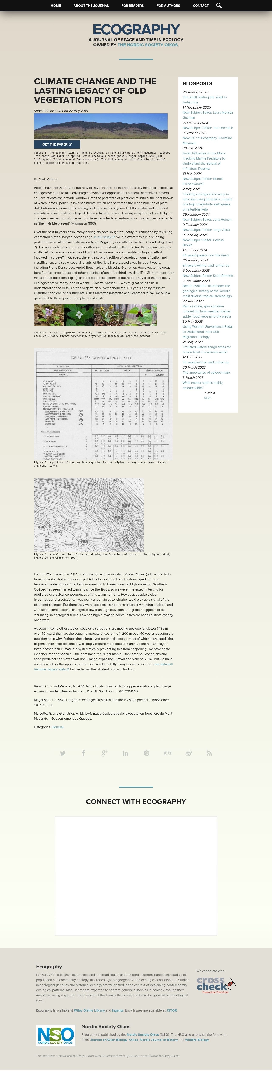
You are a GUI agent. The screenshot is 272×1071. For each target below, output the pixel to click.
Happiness (171, 1056)
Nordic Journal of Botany (159, 1040)
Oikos (133, 1040)
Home (56, 6)
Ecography (136, 29)
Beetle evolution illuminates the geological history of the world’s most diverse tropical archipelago (207, 291)
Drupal (82, 1056)
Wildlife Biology (197, 1040)
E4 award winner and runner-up (206, 265)
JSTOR (171, 1011)
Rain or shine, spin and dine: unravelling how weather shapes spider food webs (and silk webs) (207, 311)
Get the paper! (55, 144)
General (58, 727)
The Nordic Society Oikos (148, 45)
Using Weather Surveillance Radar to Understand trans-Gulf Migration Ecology (208, 332)
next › (208, 398)
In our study (102, 237)
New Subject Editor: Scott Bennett (208, 276)
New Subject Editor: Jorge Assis (206, 230)
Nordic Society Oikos (143, 1035)
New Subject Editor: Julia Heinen (207, 220)
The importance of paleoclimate (206, 372)
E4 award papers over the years (206, 255)
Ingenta (117, 1011)
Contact (201, 6)
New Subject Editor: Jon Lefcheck (208, 128)
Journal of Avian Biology (109, 1040)
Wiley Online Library (89, 1011)
